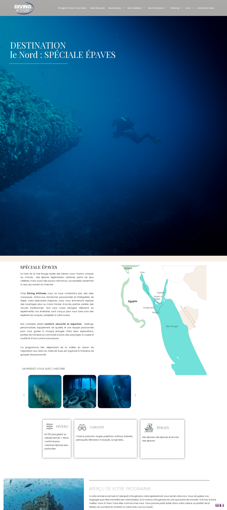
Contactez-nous (205, 8)
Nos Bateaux (116, 7)
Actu (189, 7)
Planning (176, 7)
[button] (24, 395)
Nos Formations (157, 7)
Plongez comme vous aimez (72, 8)
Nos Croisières (136, 7)
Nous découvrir (97, 8)
